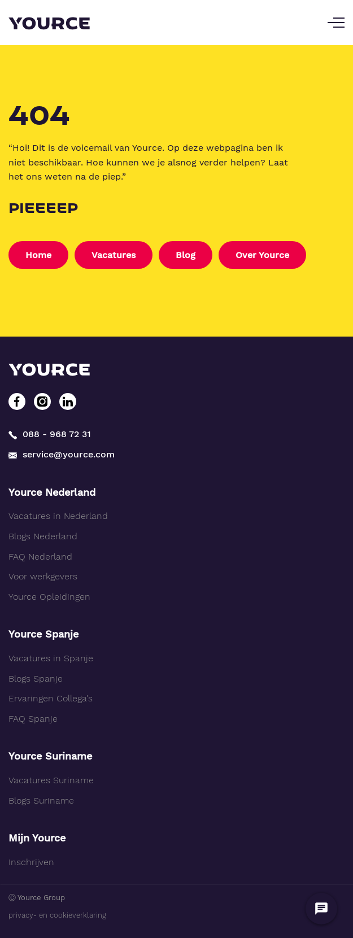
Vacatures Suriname (51, 780)
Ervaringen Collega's (50, 698)
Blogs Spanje (35, 678)
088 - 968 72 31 (49, 434)
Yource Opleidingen (49, 596)
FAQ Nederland (40, 556)
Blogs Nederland (42, 536)
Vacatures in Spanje (50, 658)
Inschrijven (31, 862)
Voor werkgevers (42, 576)
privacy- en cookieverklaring (57, 915)
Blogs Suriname (41, 800)
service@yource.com (61, 454)
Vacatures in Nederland (58, 516)
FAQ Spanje (33, 718)
